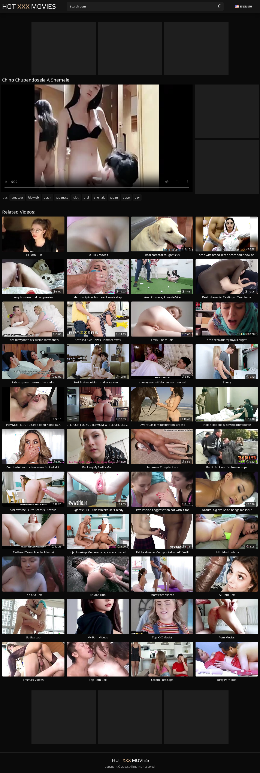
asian (47, 197)
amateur (17, 197)
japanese (62, 197)
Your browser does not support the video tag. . (97, 138)
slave (126, 197)
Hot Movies (29, 6)
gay (137, 197)
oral (86, 197)
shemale (99, 197)
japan (114, 197)
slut (76, 197)
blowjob (33, 197)
